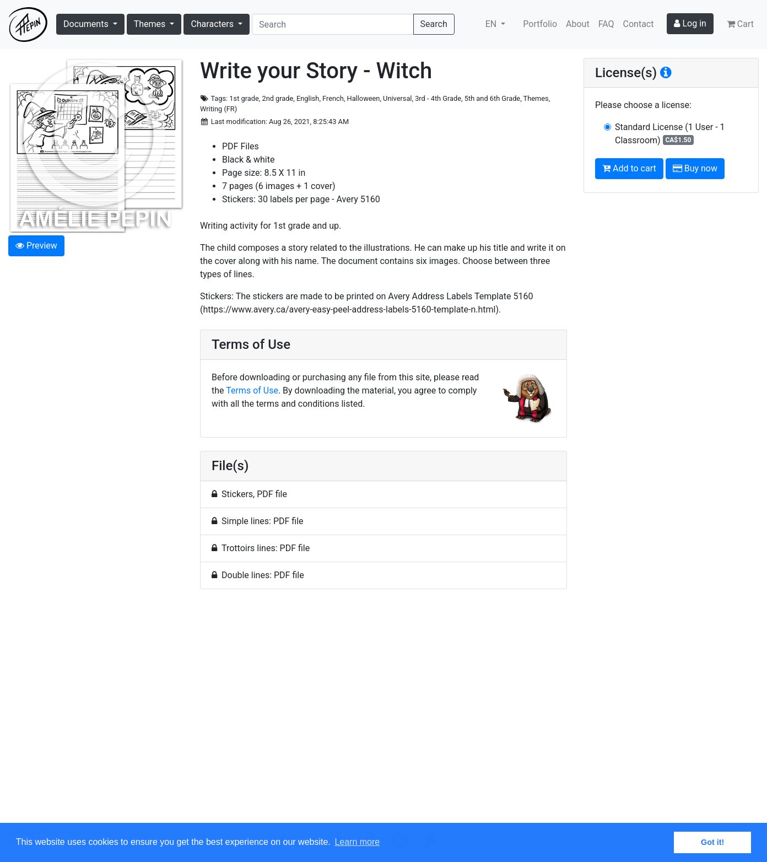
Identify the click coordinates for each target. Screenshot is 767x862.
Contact (638, 24)
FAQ (606, 24)
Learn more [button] (357, 842)
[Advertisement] (383, 712)
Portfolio (540, 24)
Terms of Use (252, 390)
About (578, 24)
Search (433, 24)
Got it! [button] (712, 842)
